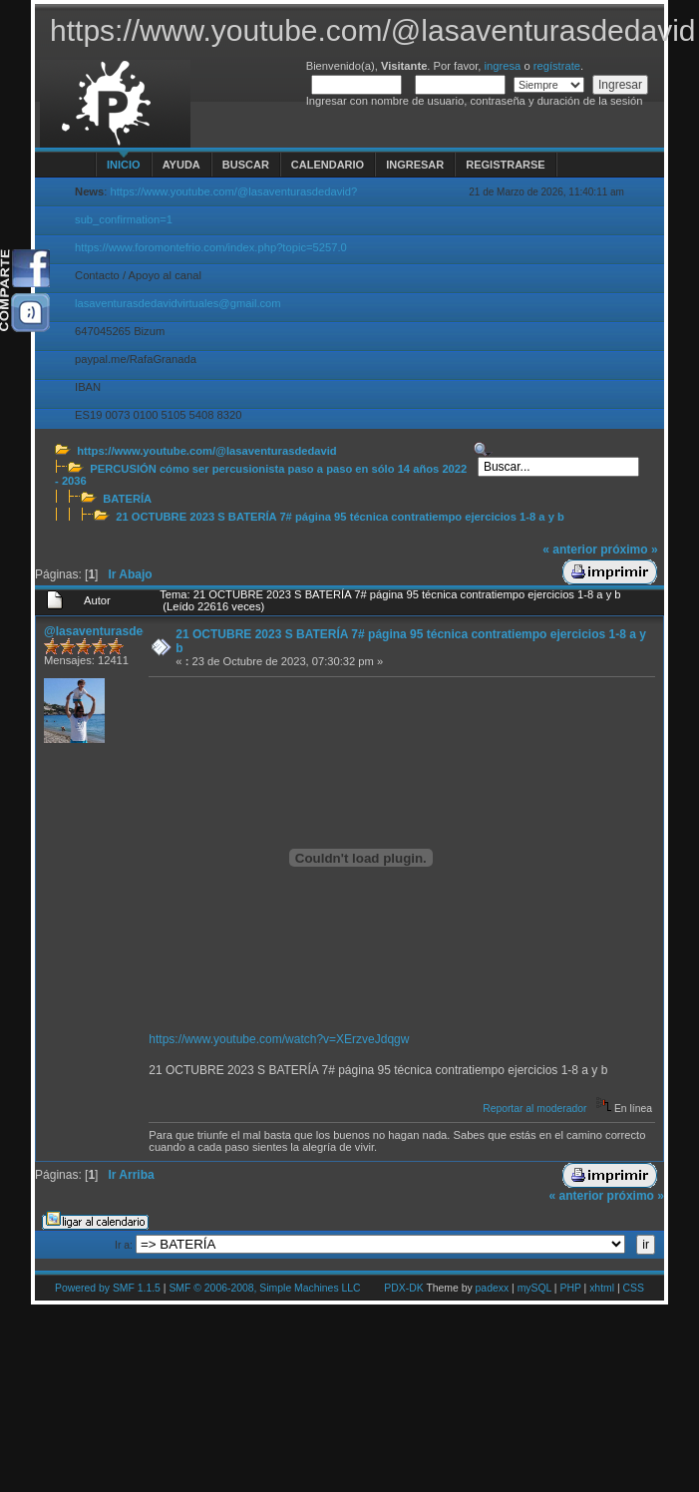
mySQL (534, 1288)
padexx (493, 1288)
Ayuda (181, 165)
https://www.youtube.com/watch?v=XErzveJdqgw (279, 1039)
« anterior (569, 550)
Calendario (327, 165)
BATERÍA (127, 499)
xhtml (601, 1288)
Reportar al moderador (534, 1108)
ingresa (503, 66)
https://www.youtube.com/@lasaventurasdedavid (206, 451)
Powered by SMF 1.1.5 (108, 1288)
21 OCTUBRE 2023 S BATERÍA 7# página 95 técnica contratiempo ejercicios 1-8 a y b (340, 517)
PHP (569, 1288)
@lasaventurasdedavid (109, 631)
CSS (633, 1288)
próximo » (628, 550)
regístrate (556, 66)
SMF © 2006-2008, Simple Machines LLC (264, 1288)
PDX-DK (403, 1288)
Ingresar (415, 165)
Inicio (124, 165)
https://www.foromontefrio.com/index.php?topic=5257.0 (211, 247)
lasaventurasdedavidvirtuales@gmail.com (178, 303)
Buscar (245, 165)
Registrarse (505, 165)
